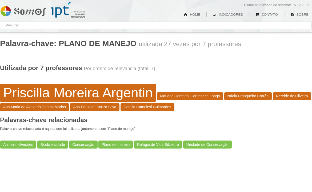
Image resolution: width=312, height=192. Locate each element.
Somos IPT (23, 10)
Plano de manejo (116, 144)
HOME (192, 15)
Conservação (83, 144)
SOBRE (299, 15)
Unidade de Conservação (207, 144)
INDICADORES (228, 15)
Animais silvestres (18, 144)
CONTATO (266, 15)
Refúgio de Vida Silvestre (158, 144)
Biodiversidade (53, 144)
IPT (68, 10)
